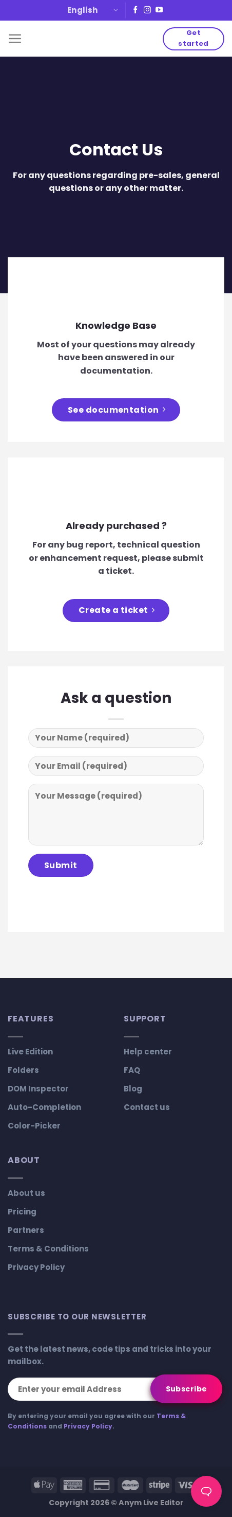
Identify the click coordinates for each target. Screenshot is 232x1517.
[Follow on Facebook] (135, 10)
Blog (133, 1088)
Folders (23, 1070)
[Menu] (15, 39)
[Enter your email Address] (115, 1389)
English (92, 10)
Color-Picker (34, 1125)
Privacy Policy (36, 1267)
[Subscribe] (186, 1388)
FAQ (132, 1070)
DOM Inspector (38, 1088)
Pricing (22, 1211)
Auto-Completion (44, 1107)
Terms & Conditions (48, 1248)
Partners (26, 1230)
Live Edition (30, 1051)
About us (26, 1193)
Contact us (147, 1107)
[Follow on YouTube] (159, 10)
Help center (148, 1051)
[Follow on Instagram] (147, 10)
